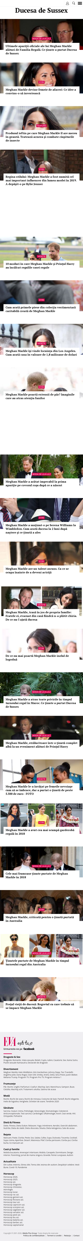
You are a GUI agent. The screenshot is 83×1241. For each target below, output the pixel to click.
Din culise (7, 1164)
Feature (41, 126)
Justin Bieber (71, 1074)
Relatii (37, 1060)
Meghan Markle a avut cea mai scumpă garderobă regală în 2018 (40, 832)
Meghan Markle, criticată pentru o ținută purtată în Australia (40, 919)
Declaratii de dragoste (38, 1062)
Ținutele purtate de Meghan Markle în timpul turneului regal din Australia (37, 962)
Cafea (43, 1137)
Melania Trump (10, 1077)
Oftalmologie (49, 1113)
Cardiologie (37, 1113)
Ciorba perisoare (52, 1140)
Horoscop (8, 1173)
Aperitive (19, 1140)
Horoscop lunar (10, 1192)
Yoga (39, 1125)
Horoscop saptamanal (13, 1225)
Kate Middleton (25, 1072)
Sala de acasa (68, 1128)
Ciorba (21, 1137)
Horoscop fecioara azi (13, 1199)
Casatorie (57, 1060)
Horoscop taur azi (11, 1202)
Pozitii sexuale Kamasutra (15, 1062)
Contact (76, 1235)
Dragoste (7, 1060)
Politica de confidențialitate (34, 1235)
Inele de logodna (11, 1101)
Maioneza (35, 1140)
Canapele (50, 1152)
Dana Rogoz (22, 1074)
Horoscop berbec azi (12, 1222)
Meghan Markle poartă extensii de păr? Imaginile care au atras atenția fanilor (40, 396)
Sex (64, 1060)
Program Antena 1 (53, 1077)
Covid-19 (13, 1167)
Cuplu (43, 1060)
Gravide (46, 1155)
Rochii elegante (72, 1099)
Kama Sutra (72, 1060)
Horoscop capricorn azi (13, 1204)
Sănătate (8, 1107)
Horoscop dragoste (12, 1184)
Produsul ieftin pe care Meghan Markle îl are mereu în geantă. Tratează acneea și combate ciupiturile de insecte (41, 136)
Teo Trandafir (67, 1072)
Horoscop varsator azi (13, 1212)
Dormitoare (61, 1152)
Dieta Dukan (21, 1125)
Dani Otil (32, 1074)
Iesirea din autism (49, 1164)
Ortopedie (8, 1116)
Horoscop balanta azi (13, 1220)
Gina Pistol (60, 1074)
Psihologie (29, 1111)
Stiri (41, 82)
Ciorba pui (66, 1140)
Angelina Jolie (9, 1074)
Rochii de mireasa (32, 1099)
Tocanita (65, 1137)
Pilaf (42, 1140)
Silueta (42, 1128)
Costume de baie (49, 1099)
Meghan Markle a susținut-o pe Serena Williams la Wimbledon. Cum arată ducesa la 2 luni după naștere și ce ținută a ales (41, 528)
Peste (27, 1137)
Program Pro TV (37, 1077)
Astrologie (8, 1189)
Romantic (17, 1060)
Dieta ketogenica (54, 1128)
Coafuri (33, 1086)
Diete (5, 1125)
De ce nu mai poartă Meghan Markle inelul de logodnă (37, 657)
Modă (6, 1095)
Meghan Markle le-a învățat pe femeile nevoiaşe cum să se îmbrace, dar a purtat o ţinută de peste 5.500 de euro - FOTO (39, 790)
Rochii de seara (17, 1099)
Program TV (23, 1077)
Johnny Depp (54, 1072)
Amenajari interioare (29, 1152)
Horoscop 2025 (10, 1179)
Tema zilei (35, 1164)
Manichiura (55, 1086)
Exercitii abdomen (69, 1125)
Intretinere (47, 1125)
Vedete (41, 256)
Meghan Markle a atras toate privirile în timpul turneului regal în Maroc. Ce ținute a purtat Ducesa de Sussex (41, 703)
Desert (27, 1140)
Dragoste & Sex (11, 1056)
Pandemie (22, 1167)
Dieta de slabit (17, 1128)
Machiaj (41, 1086)
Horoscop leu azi (11, 1217)
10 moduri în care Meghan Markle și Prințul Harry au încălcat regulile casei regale (40, 265)
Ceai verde (67, 1113)
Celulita (6, 1089)
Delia (52, 1074)
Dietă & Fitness (11, 1122)
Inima (20, 1111)
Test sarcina (26, 1113)
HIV (73, 1113)
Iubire (50, 1060)
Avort (58, 1113)
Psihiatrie (18, 1116)
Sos (32, 1137)
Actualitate (9, 1161)
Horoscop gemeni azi (13, 1197)
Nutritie (6, 1128)
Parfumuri (25, 1086)
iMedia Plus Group (29, 1233)
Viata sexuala (28, 1060)
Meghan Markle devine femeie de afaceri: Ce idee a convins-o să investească (41, 91)
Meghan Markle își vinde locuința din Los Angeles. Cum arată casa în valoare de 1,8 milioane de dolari (41, 352)
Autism (70, 1155)
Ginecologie (39, 1111)
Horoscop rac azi (11, 1194)
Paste (14, 1137)
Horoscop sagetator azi (13, 1209)
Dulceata (56, 1137)
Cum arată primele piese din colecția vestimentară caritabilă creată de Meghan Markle (41, 309)
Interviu (16, 1164)
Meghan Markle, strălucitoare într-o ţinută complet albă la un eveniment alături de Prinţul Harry (41, 744)
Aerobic (56, 1125)
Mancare (7, 1137)
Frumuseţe (9, 1083)
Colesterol (63, 1111)
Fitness (12, 1125)
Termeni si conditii (54, 1235)
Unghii (17, 1086)
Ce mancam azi (16, 1143)
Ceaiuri (14, 1111)
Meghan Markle (10, 1072)
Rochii (10, 1086)
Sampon (65, 1086)
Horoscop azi (9, 1182)
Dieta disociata (31, 1128)
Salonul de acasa (48, 1089)
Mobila (42, 1152)
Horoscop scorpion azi (13, 1207)
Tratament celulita (31, 1089)
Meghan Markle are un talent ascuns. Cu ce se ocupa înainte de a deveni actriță (37, 570)
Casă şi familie (11, 1149)
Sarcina (6, 1111)
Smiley (40, 1074)
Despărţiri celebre (66, 1164)
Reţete (7, 1134)
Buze (72, 1086)
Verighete (23, 1101)
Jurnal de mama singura (31, 1155)
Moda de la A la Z (41, 39)
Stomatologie (52, 1111)
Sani (48, 1086)
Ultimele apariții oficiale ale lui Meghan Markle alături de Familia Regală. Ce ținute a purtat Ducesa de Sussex (41, 49)
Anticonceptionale (11, 1113)
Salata (37, 1137)
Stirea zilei (25, 1164)
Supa (49, 1137)
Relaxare (32, 1125)
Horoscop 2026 (10, 1177)
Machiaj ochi (16, 1089)
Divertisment (10, 1069)
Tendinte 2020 (52, 1101)
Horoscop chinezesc (12, 1187)
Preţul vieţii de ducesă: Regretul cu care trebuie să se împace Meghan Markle (40, 1006)
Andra (46, 1074)
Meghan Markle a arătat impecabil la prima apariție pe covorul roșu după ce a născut (36, 483)
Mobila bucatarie (11, 1152)
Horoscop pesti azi (11, 1214)
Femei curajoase (58, 1155)
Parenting (15, 1155)
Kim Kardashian (40, 1072)
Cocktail (73, 1137)
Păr (5, 1086)
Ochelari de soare (37, 1101)
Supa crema (8, 1140)
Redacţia (67, 1235)
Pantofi (61, 1099)
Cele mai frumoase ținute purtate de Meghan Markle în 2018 (37, 875)
